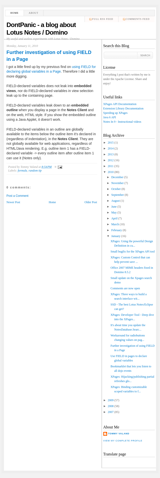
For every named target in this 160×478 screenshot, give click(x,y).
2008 (111, 406)
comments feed (138, 19)
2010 (111, 172)
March (115, 224)
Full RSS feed (102, 19)
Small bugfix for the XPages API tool (133, 251)
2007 (111, 412)
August (115, 200)
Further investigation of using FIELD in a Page (48, 56)
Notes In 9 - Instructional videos (122, 121)
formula (22, 170)
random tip (35, 170)
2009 (111, 400)
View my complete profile (122, 440)
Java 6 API (109, 117)
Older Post (91, 202)
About (33, 13)
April (114, 218)
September (117, 195)
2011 (111, 166)
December (117, 177)
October (116, 189)
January (115, 236)
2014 (111, 148)
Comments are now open (125, 288)
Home (14, 13)
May (114, 212)
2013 (111, 154)
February (116, 230)
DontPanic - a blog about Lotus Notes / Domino (41, 28)
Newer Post (13, 202)
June (114, 206)
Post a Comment (17, 196)
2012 (111, 160)
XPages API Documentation (119, 104)
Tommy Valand (119, 433)
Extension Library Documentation (123, 108)
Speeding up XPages (115, 113)
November (117, 183)
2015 (111, 142)
